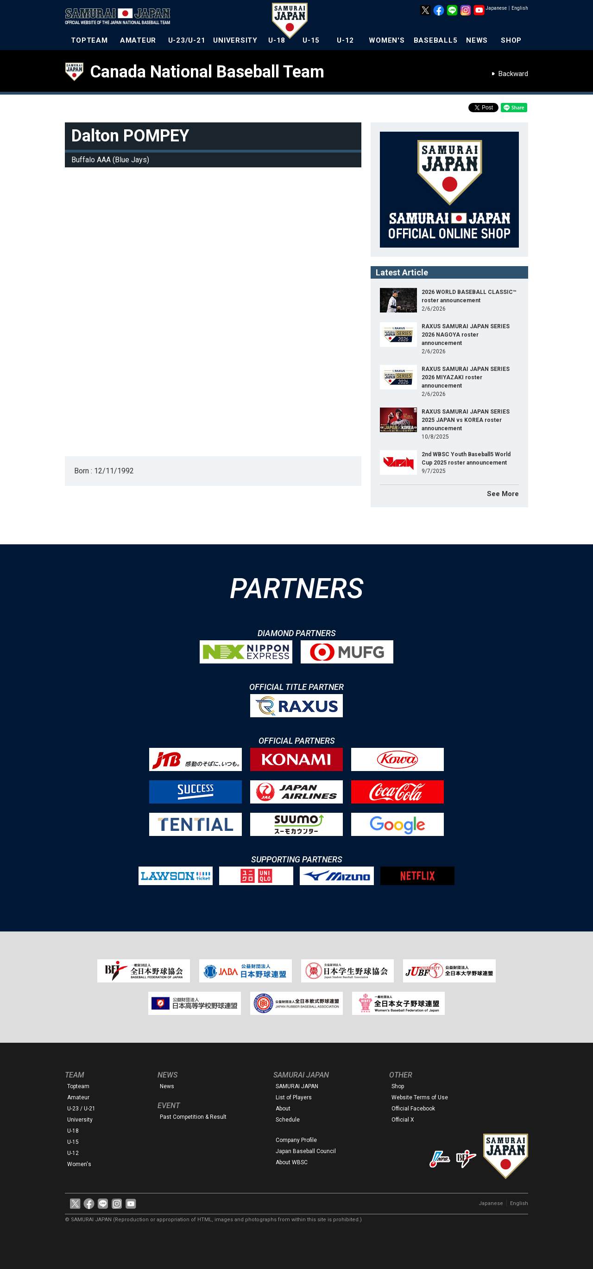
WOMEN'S (386, 40)
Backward (513, 74)
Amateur (78, 1097)
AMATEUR (138, 40)
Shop (397, 1086)
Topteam (78, 1086)
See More (503, 494)
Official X (402, 1119)
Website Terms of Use (419, 1097)
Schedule (288, 1119)
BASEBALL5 (436, 40)
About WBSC (292, 1162)
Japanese (496, 8)
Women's (79, 1164)
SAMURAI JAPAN (297, 1086)
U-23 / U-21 (81, 1108)
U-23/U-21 (187, 40)
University (80, 1119)
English (519, 8)
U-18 (276, 40)
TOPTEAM (89, 40)
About (283, 1108)
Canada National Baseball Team (207, 72)
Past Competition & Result (193, 1117)
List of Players (294, 1097)
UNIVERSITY (235, 40)
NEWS (477, 40)
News (167, 1086)
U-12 (345, 40)
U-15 (311, 40)
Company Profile (296, 1140)
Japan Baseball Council (306, 1151)
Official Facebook (413, 1108)
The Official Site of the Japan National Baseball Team (120, 17)
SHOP (511, 40)
